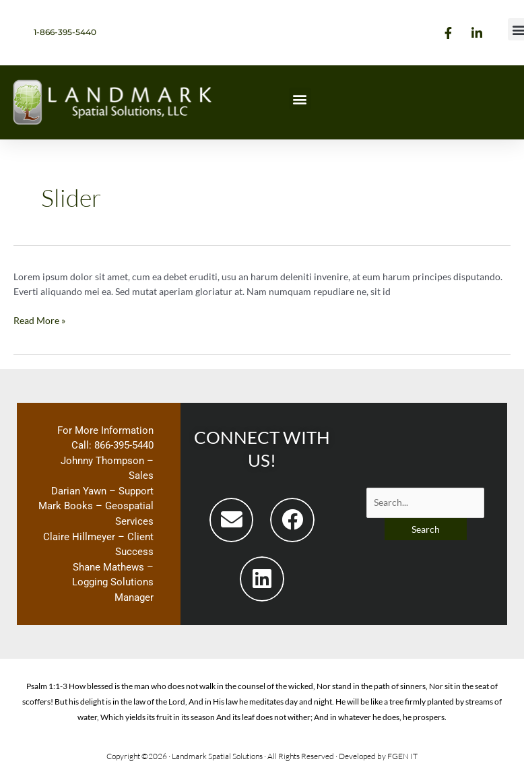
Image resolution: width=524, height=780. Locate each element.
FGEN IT (402, 756)
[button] (300, 99)
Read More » (39, 320)
